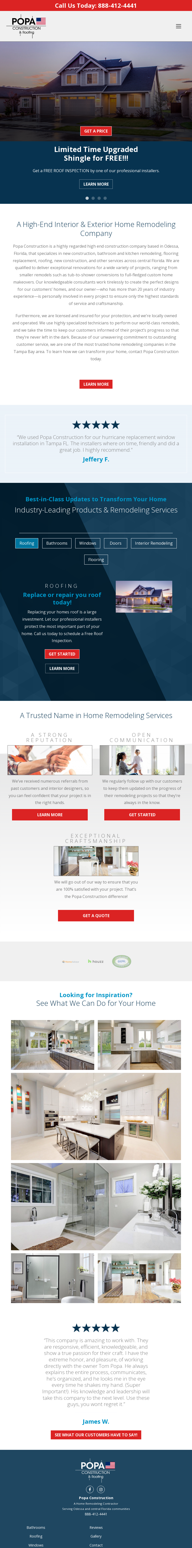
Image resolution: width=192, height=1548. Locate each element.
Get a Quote (96, 915)
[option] (96, 119)
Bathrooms (35, 1527)
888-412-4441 (96, 1514)
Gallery (96, 1536)
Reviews (96, 1527)
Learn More (96, 184)
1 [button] (87, 198)
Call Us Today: (96, 5)
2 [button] (93, 198)
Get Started (62, 654)
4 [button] (105, 198)
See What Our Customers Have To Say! (96, 1435)
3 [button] (99, 198)
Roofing (36, 1536)
